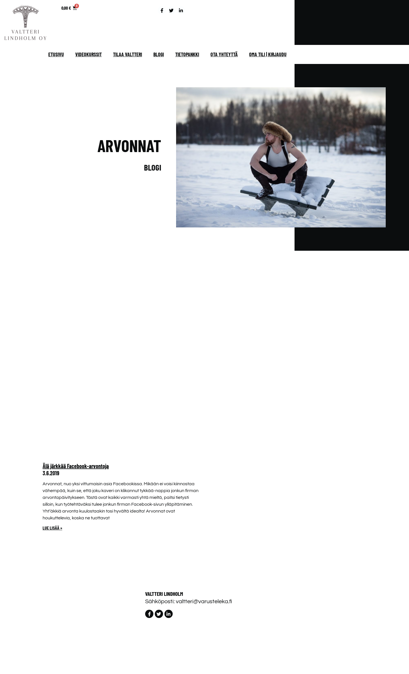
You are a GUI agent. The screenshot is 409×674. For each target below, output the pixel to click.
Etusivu (56, 54)
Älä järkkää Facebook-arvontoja (76, 466)
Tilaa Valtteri (127, 54)
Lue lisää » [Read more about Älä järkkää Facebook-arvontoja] (52, 527)
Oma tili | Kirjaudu (268, 54)
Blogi (158, 54)
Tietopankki (187, 54)
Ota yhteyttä (224, 54)
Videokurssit (88, 54)
